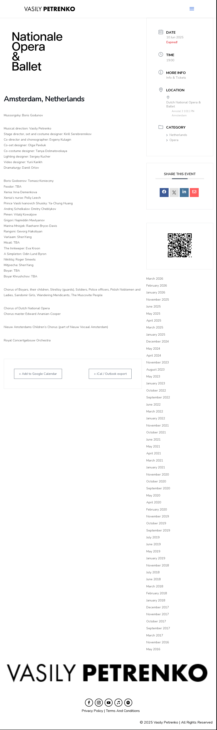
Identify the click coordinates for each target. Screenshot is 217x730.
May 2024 (153, 349)
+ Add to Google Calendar (41, 373)
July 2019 (152, 537)
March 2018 (154, 586)
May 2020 (153, 495)
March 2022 (154, 411)
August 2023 (155, 369)
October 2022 (156, 390)
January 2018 (155, 600)
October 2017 (156, 621)
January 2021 (155, 467)
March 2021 (154, 460)
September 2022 (158, 397)
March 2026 (154, 279)
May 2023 (153, 376)
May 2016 (153, 649)
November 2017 (157, 614)
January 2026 (155, 292)
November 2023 (157, 362)
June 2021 (153, 439)
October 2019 (156, 523)
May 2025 (153, 314)
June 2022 (153, 404)
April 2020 (153, 502)
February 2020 (156, 509)
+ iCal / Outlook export (108, 373)
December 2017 (157, 607)
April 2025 (153, 320)
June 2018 (153, 579)
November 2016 (157, 642)
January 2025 (155, 334)
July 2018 (152, 572)
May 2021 (153, 446)
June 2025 (153, 306)
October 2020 (156, 481)
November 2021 (157, 425)
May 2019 (153, 551)
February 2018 (156, 593)
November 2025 (157, 299)
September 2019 (158, 530)
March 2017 (154, 635)
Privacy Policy (92, 710)
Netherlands (176, 135)
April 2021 (153, 453)
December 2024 (157, 341)
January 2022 (155, 418)
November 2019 (157, 516)
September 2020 (158, 488)
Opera (172, 140)
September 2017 (158, 628)
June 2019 (153, 544)
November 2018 (157, 565)
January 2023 (155, 383)
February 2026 (156, 285)
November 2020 (157, 474)
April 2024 (153, 355)
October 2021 (156, 432)
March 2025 (154, 327)
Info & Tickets (176, 78)
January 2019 (155, 558)
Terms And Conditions (123, 710)
